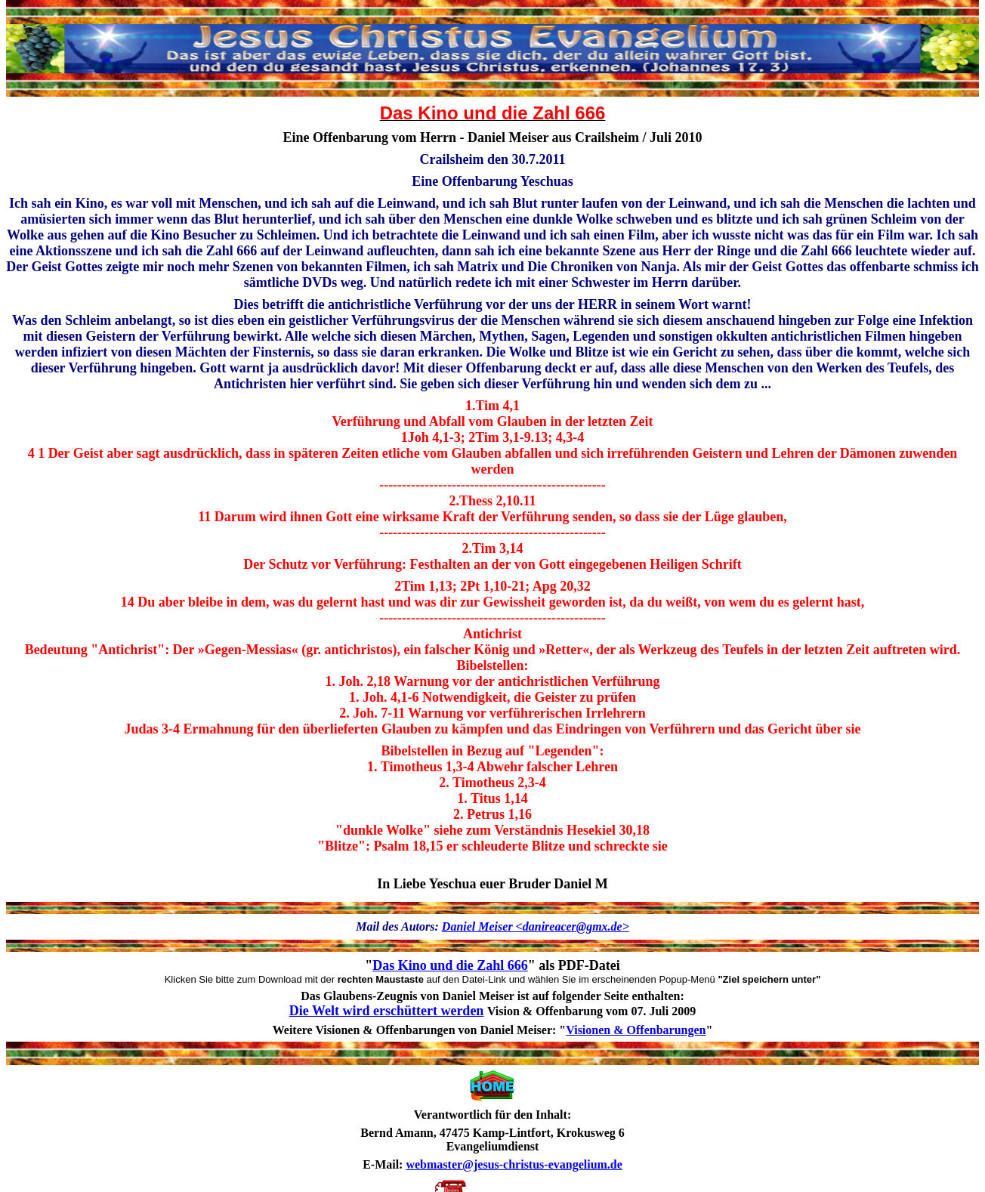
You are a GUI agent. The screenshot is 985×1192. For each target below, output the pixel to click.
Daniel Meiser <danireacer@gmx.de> (535, 926)
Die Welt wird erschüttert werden (386, 1010)
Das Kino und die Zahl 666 (450, 965)
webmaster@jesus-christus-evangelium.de (514, 1164)
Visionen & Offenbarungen (636, 1030)
